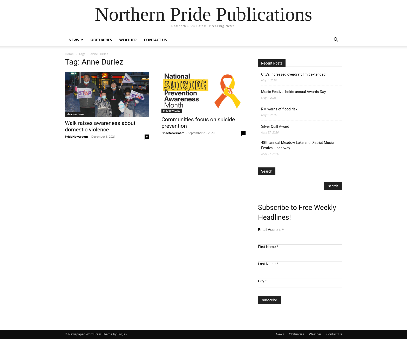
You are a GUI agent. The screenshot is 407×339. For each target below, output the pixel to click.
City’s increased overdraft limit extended (293, 74)
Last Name (268, 264)
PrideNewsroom (76, 136)
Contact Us (155, 39)
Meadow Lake (75, 114)
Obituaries (101, 39)
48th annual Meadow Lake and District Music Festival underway (297, 145)
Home (69, 54)
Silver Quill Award (275, 126)
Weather (128, 39)
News (74, 39)
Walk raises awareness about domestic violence (100, 126)
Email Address (271, 230)
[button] (336, 40)
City (262, 281)
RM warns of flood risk (279, 109)
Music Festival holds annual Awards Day (293, 92)
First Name (268, 247)
